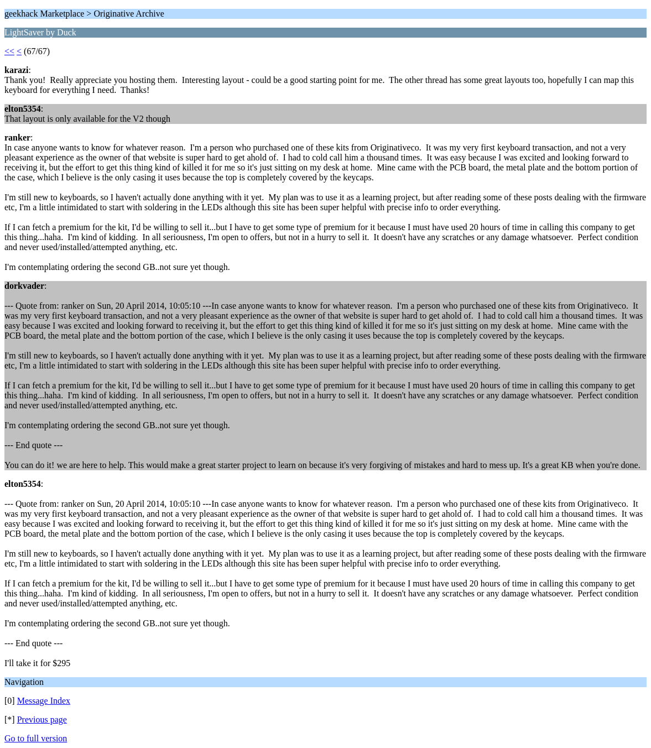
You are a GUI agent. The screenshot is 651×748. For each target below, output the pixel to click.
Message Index (43, 700)
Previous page (42, 719)
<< (9, 51)
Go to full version (35, 738)
